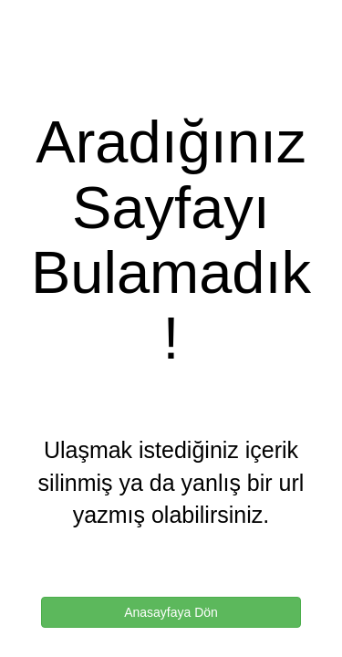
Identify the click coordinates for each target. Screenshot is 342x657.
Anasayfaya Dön (171, 612)
